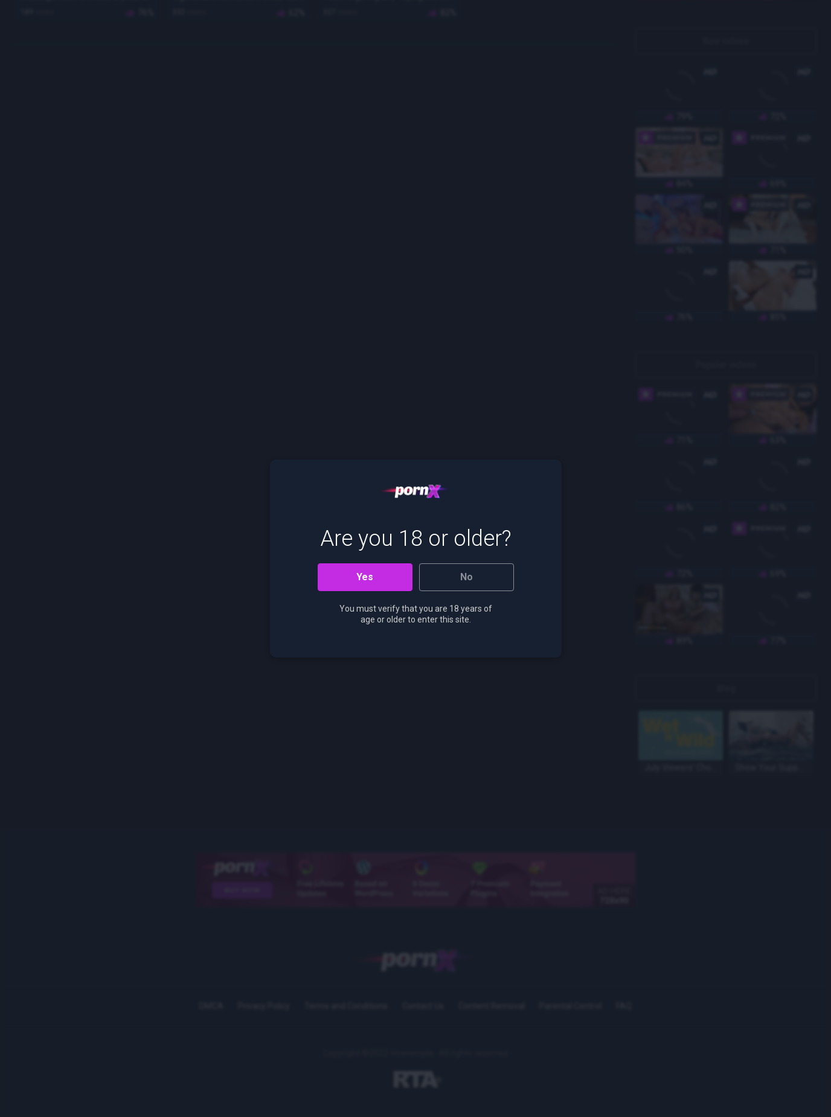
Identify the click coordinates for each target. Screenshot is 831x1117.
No (466, 577)
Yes (364, 577)
